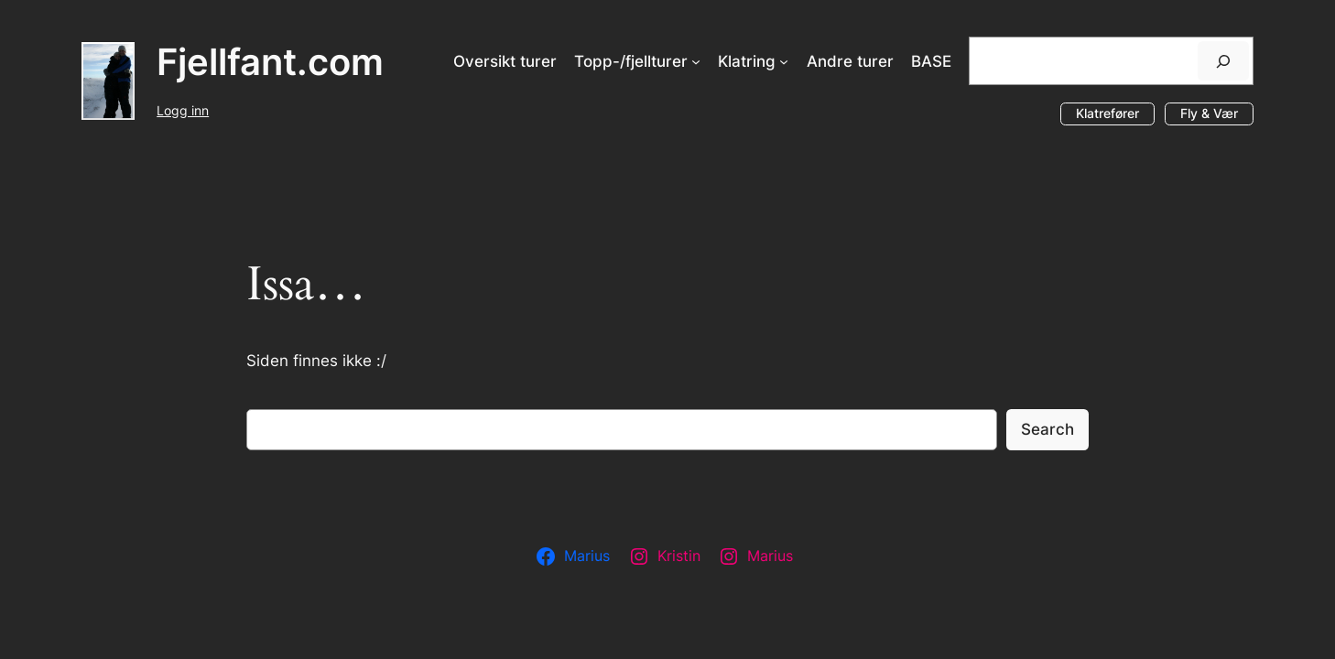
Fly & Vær (1209, 113)
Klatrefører (1107, 113)
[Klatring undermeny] (783, 61)
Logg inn (183, 110)
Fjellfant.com (270, 61)
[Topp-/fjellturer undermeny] (695, 61)
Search (1047, 429)
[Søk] (1223, 61)
